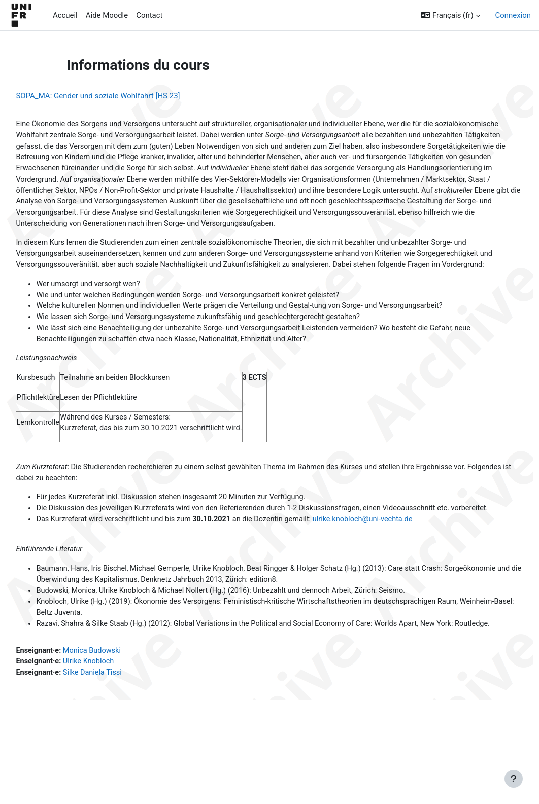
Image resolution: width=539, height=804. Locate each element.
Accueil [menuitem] (65, 15)
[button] (450, 15)
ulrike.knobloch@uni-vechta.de (395, 563)
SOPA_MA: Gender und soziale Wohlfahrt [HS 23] (121, 95)
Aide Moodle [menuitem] (107, 15)
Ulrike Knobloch (113, 720)
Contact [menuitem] (149, 15)
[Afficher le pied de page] (513, 779)
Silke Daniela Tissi (117, 731)
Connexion (513, 15)
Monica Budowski (117, 708)
